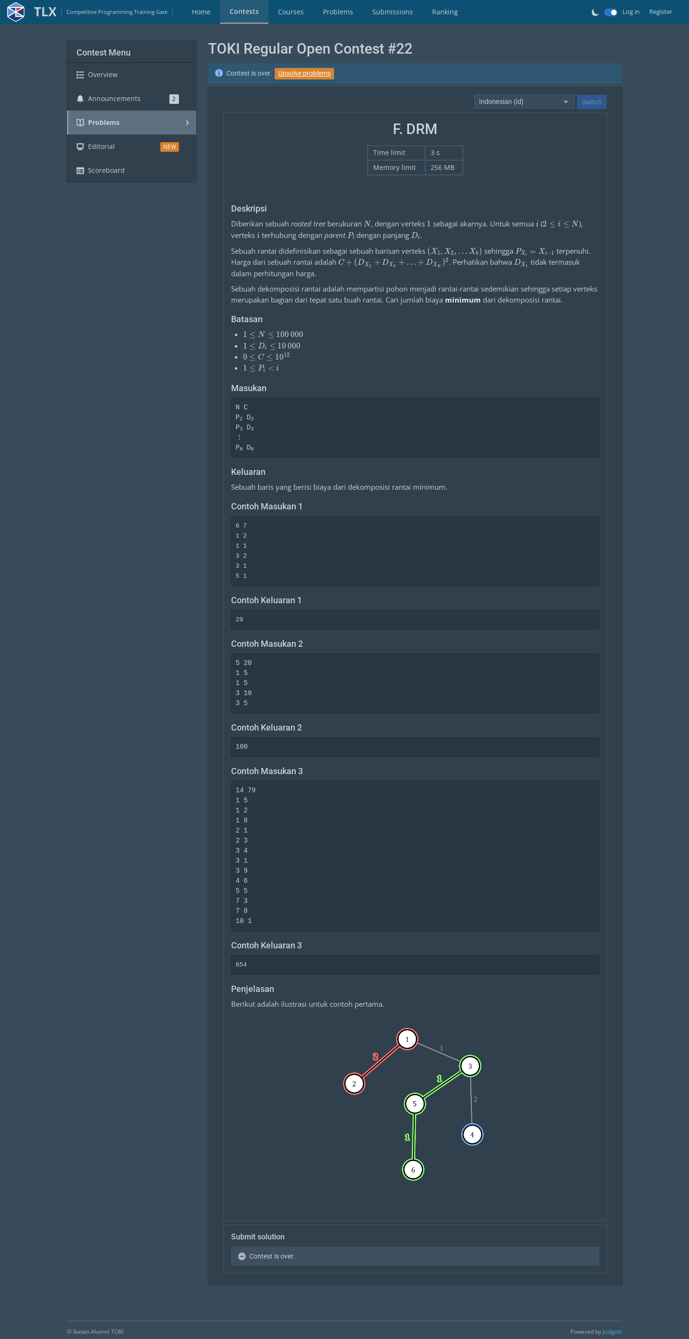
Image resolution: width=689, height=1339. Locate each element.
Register (660, 12)
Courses (291, 11)
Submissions (392, 11)
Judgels (612, 1332)
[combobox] (524, 101)
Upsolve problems (304, 73)
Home (201, 11)
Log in (631, 12)
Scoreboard (101, 170)
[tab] (201, 12)
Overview (97, 74)
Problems (338, 11)
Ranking (445, 11)
